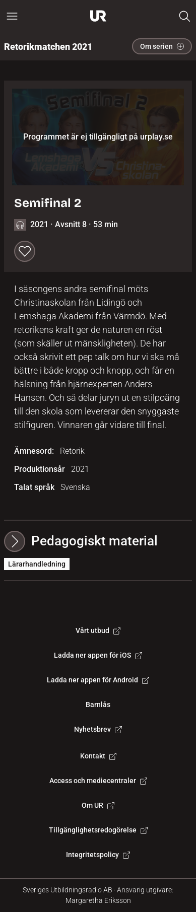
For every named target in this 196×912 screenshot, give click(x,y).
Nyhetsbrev (98, 729)
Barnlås (98, 704)
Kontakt (98, 756)
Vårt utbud (98, 630)
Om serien (162, 46)
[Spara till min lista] (24, 251)
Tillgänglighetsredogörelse (98, 830)
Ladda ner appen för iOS (98, 655)
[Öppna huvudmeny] (12, 16)
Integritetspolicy (98, 855)
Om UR (98, 805)
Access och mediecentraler (98, 781)
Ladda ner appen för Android (98, 680)
